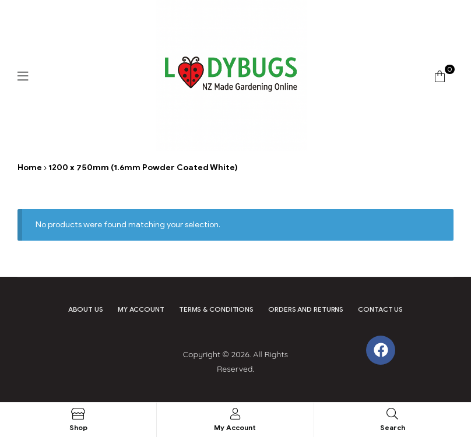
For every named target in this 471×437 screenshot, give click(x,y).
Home (29, 167)
